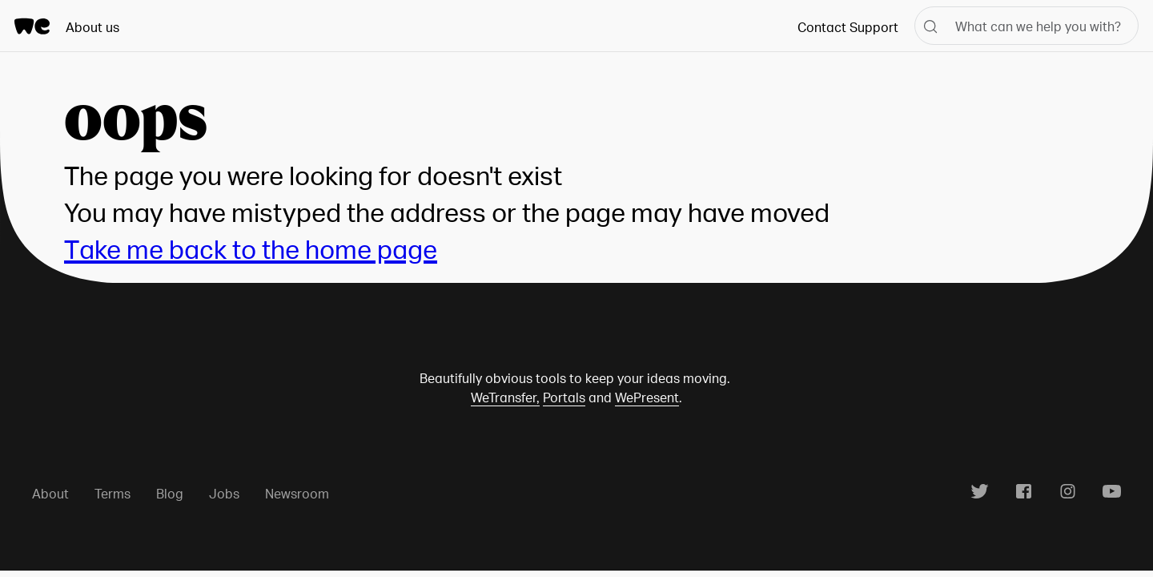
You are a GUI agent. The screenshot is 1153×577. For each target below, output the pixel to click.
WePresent (647, 397)
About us (92, 26)
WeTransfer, (505, 397)
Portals (564, 397)
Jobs (224, 493)
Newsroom (297, 493)
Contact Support (847, 26)
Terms (112, 493)
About (50, 493)
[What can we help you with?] (1026, 25)
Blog (169, 493)
